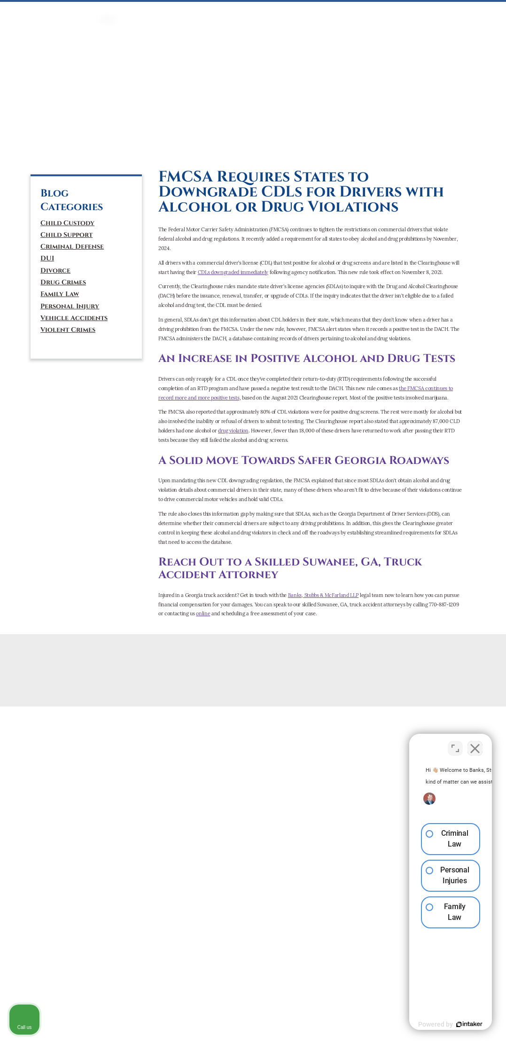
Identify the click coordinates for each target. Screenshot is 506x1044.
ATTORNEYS (381, 12)
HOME (108, 12)
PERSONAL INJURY (297, 12)
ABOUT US (417, 12)
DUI (185, 12)
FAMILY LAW (213, 12)
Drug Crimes (63, 282)
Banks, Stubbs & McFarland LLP (323, 595)
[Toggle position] (455, 743)
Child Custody (67, 223)
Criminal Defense (72, 247)
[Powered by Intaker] (426, 1024)
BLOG (480, 12)
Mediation (251, 12)
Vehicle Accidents (74, 318)
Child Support (66, 235)
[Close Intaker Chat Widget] (475, 743)
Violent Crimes (67, 330)
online (203, 613)
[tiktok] (79, 148)
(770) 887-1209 (71, 112)
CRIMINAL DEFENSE (148, 12)
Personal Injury (69, 306)
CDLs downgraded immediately (233, 272)
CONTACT (452, 12)
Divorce (55, 271)
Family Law (59, 294)
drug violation (233, 430)
